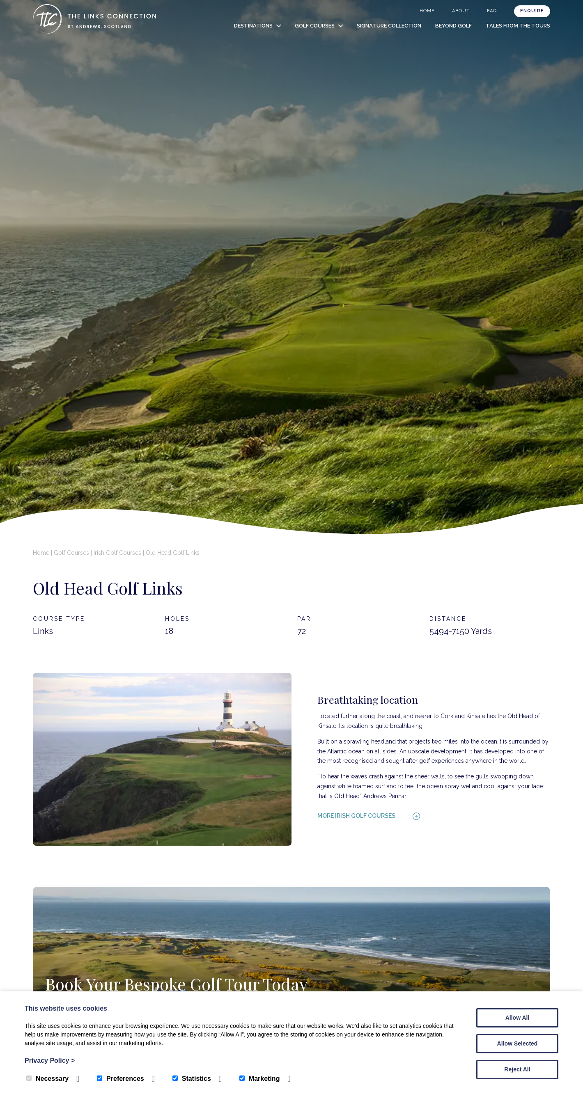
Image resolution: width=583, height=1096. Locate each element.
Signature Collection (389, 26)
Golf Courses (315, 26)
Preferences (120, 1078)
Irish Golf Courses (117, 552)
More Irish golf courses (356, 815)
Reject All (517, 1069)
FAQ (492, 11)
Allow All (517, 1017)
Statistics (191, 1078)
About (461, 11)
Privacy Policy (50, 1060)
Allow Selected (517, 1043)
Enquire (532, 11)
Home (427, 11)
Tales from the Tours (518, 26)
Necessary (47, 1078)
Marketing (259, 1078)
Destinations (253, 26)
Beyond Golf (453, 26)
